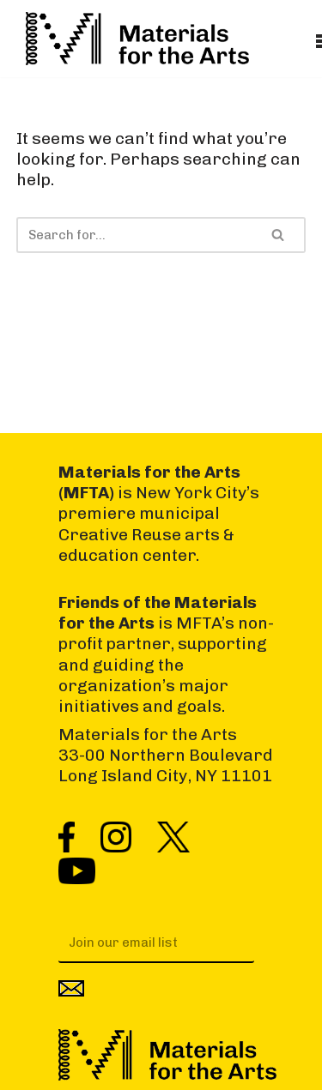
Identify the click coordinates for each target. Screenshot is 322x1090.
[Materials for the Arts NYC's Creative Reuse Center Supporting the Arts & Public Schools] (137, 38)
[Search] (134, 235)
